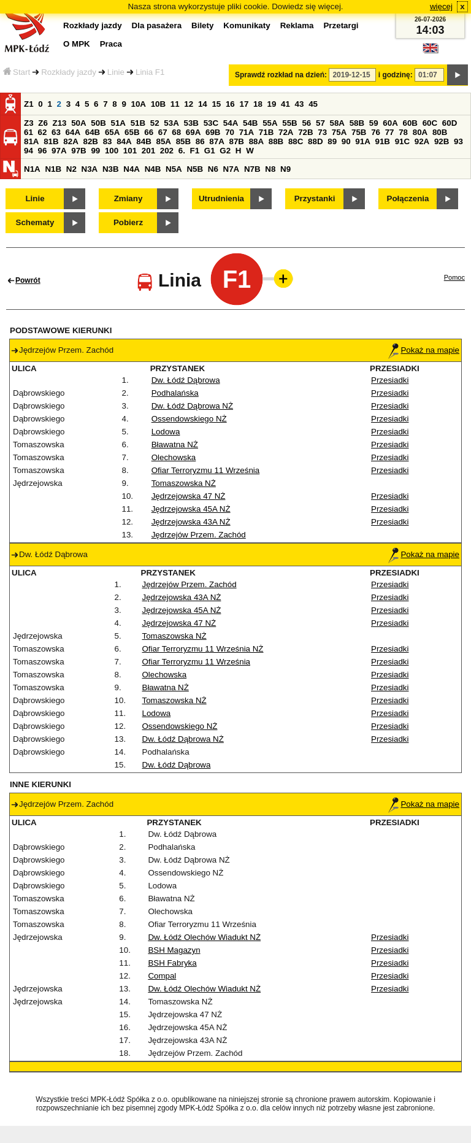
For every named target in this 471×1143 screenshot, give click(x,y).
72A (285, 132)
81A (31, 141)
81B (51, 141)
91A (362, 141)
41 (285, 104)
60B (410, 123)
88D (315, 141)
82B (90, 141)
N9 (285, 169)
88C (295, 141)
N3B (110, 169)
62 (42, 132)
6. (181, 150)
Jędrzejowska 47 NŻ (188, 496)
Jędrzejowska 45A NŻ (191, 509)
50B (98, 123)
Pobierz (128, 222)
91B (382, 141)
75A (339, 132)
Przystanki (314, 198)
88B (276, 141)
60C (430, 123)
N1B (53, 169)
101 (130, 150)
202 (167, 150)
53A (171, 123)
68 (176, 132)
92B (441, 141)
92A (422, 141)
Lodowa (165, 431)
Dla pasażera (157, 25)
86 (200, 141)
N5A (174, 169)
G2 (225, 150)
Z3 (29, 123)
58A (337, 123)
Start (16, 72)
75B (358, 132)
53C (211, 123)
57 (320, 123)
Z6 (43, 123)
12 (188, 104)
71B (266, 132)
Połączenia (408, 198)
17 (243, 104)
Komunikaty (246, 25)
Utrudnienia (221, 198)
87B (236, 141)
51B (138, 123)
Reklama (297, 25)
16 (230, 104)
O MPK (76, 43)
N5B (194, 169)
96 (42, 150)
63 (56, 132)
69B (212, 132)
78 (403, 132)
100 (111, 150)
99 (95, 150)
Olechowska (173, 457)
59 (373, 123)
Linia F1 (150, 72)
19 (272, 104)
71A (246, 132)
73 (322, 132)
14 (202, 104)
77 (389, 132)
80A (420, 132)
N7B (252, 169)
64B (92, 132)
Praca (111, 43)
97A (59, 150)
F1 (195, 150)
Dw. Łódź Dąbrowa (185, 380)
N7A (231, 169)
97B (78, 150)
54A (230, 123)
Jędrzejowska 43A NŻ (191, 521)
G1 (209, 150)
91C (402, 141)
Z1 (29, 104)
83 (107, 141)
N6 (213, 169)
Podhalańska (175, 393)
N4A (131, 169)
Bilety (202, 25)
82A (70, 141)
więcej (441, 6)
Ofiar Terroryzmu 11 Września (205, 470)
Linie (115, 72)
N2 (71, 169)
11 (175, 104)
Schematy (35, 222)
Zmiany (128, 198)
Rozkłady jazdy (68, 72)
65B (131, 132)
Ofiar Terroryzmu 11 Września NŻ (203, 648)
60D (449, 123)
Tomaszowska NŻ (183, 483)
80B (439, 132)
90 (346, 141)
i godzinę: (395, 75)
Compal (162, 975)
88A (256, 141)
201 (148, 150)
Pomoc (454, 277)
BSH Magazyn (174, 950)
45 (313, 104)
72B (305, 132)
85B (183, 141)
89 (332, 141)
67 (162, 132)
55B (289, 123)
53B (191, 123)
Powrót (27, 280)
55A (269, 123)
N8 (270, 169)
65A (112, 132)
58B (357, 123)
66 (148, 132)
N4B (153, 169)
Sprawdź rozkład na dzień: (281, 75)
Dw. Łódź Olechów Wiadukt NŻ (204, 937)
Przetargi (340, 25)
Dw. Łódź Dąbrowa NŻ (192, 405)
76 (375, 132)
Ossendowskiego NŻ (189, 418)
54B (250, 123)
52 (154, 123)
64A (73, 132)
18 (257, 104)
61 (28, 132)
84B (143, 141)
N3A (90, 169)
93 (458, 141)
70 (229, 132)
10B (158, 104)
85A (163, 141)
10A (138, 104)
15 (216, 104)
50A (78, 123)
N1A (32, 169)
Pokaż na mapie (423, 350)
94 (28, 150)
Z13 (60, 123)
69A (193, 132)
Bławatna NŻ (174, 444)
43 (299, 104)
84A (124, 141)
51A (118, 123)
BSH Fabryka (172, 963)
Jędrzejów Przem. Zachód (198, 534)
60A (390, 123)
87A (216, 141)
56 (306, 123)
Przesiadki (389, 380)
